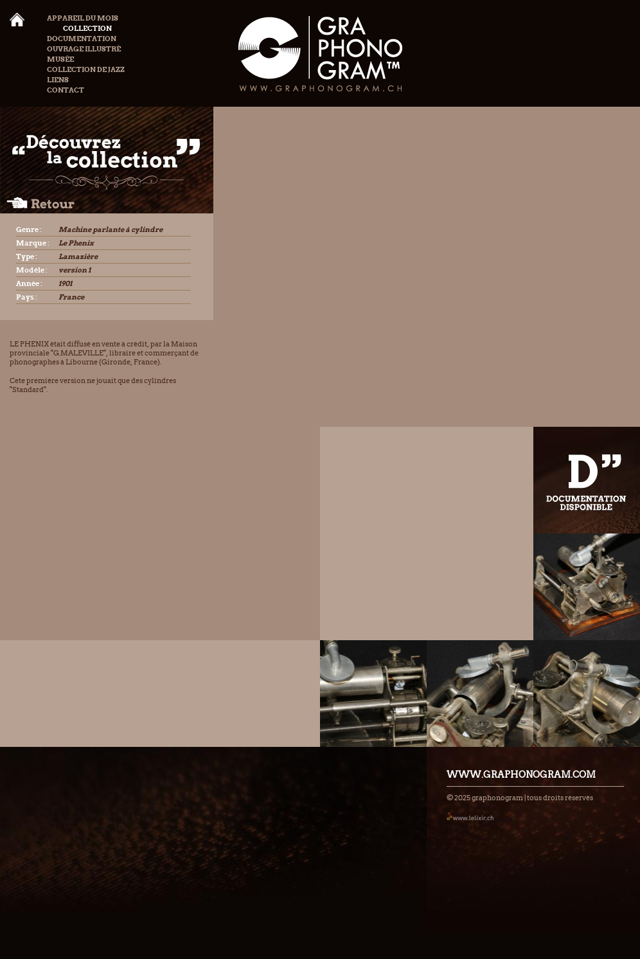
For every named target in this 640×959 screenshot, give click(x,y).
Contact (65, 89)
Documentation (81, 38)
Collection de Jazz (86, 69)
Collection (79, 28)
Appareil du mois (82, 17)
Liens (58, 79)
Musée (60, 59)
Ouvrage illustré (84, 48)
